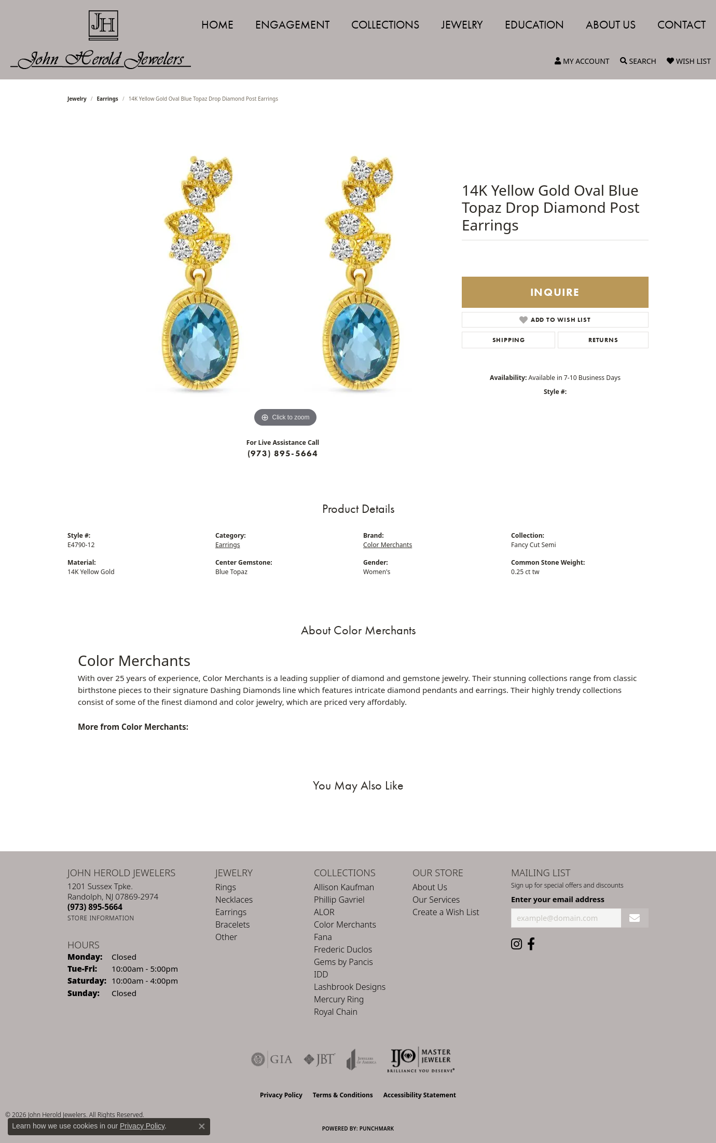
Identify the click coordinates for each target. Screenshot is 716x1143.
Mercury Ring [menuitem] (339, 999)
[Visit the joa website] (362, 1059)
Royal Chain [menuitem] (335, 1011)
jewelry (77, 98)
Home (217, 24)
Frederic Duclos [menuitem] (343, 949)
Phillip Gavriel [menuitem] (339, 899)
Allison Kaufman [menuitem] (344, 887)
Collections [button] (385, 24)
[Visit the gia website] (272, 1059)
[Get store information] (100, 918)
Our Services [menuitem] (436, 899)
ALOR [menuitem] (324, 912)
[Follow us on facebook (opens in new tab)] (531, 944)
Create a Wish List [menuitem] (445, 912)
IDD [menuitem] (321, 974)
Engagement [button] (292, 24)
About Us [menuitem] (429, 887)
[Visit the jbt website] (319, 1059)
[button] (582, 61)
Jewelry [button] (462, 24)
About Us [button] (611, 24)
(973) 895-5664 (283, 453)
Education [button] (534, 24)
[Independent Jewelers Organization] (421, 1059)
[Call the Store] (94, 907)
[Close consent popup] (202, 1126)
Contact (681, 24)
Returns (603, 340)
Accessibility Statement (419, 1095)
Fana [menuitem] (323, 937)
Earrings (107, 98)
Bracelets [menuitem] (232, 924)
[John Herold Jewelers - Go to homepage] (105, 39)
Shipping (508, 340)
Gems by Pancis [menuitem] (343, 962)
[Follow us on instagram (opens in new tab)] (516, 944)
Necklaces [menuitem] (234, 899)
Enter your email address (557, 899)
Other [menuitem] (226, 937)
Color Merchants (387, 544)
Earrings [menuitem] (230, 912)
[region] (285, 274)
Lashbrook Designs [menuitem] (349, 986)
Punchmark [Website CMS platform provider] (377, 1128)
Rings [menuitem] (225, 887)
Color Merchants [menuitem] (345, 924)
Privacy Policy (281, 1095)
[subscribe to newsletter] (635, 918)
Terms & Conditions (343, 1095)
